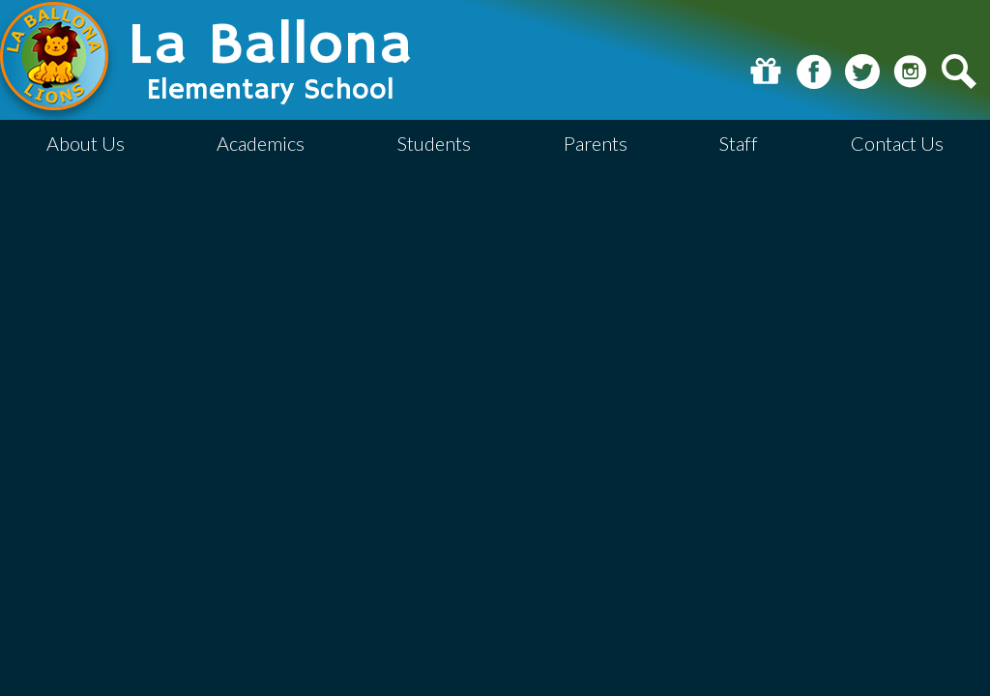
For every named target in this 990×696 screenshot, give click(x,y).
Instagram (910, 71)
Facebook (814, 71)
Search (959, 71)
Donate (765, 71)
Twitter (862, 71)
